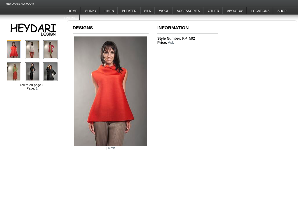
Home (72, 11)
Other (213, 11)
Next (111, 148)
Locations (260, 11)
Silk (147, 11)
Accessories (188, 11)
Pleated (129, 11)
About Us (235, 11)
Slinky (91, 11)
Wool (164, 11)
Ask (171, 43)
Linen (109, 11)
